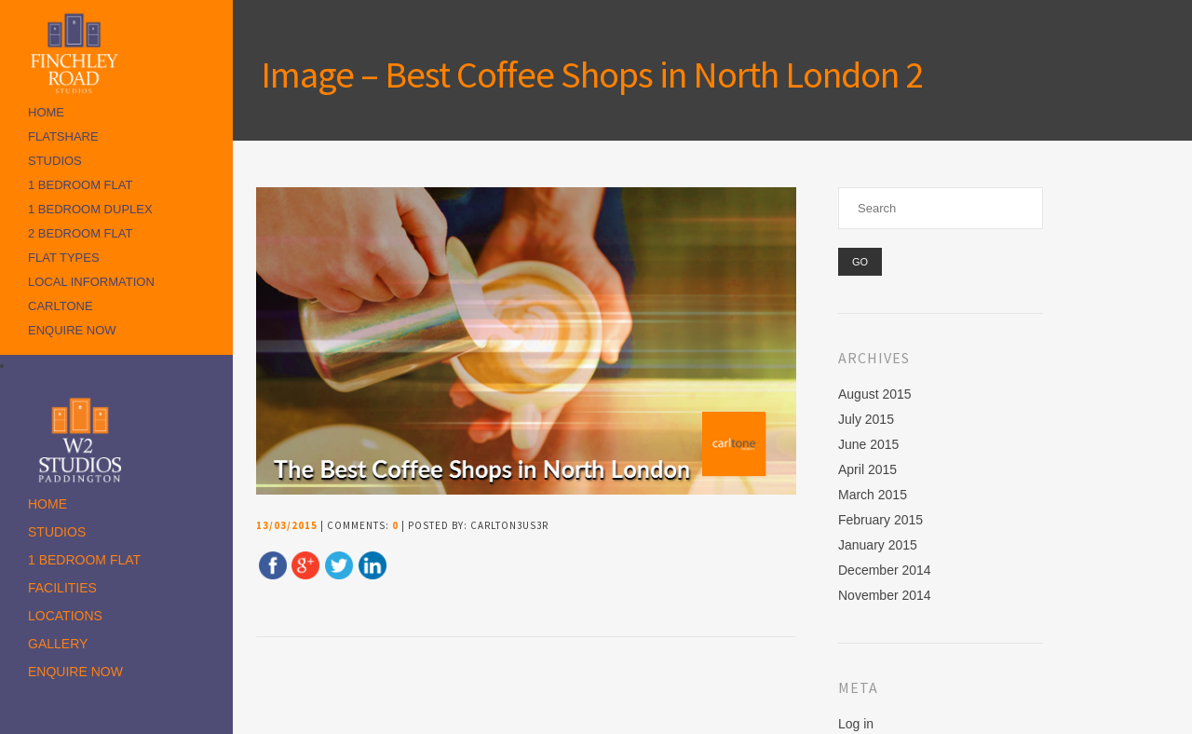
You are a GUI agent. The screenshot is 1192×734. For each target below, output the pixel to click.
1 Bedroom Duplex (90, 209)
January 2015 (877, 544)
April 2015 (867, 469)
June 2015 (868, 444)
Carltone (60, 306)
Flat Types (64, 258)
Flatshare (63, 136)
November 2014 (884, 595)
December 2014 (884, 570)
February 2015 (880, 519)
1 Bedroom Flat (80, 185)
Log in (856, 723)
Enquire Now (72, 330)
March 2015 (872, 494)
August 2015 (875, 394)
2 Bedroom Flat (80, 233)
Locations (65, 615)
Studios (55, 161)
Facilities (62, 587)
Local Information (91, 282)
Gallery (58, 643)
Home (46, 112)
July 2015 (866, 419)
